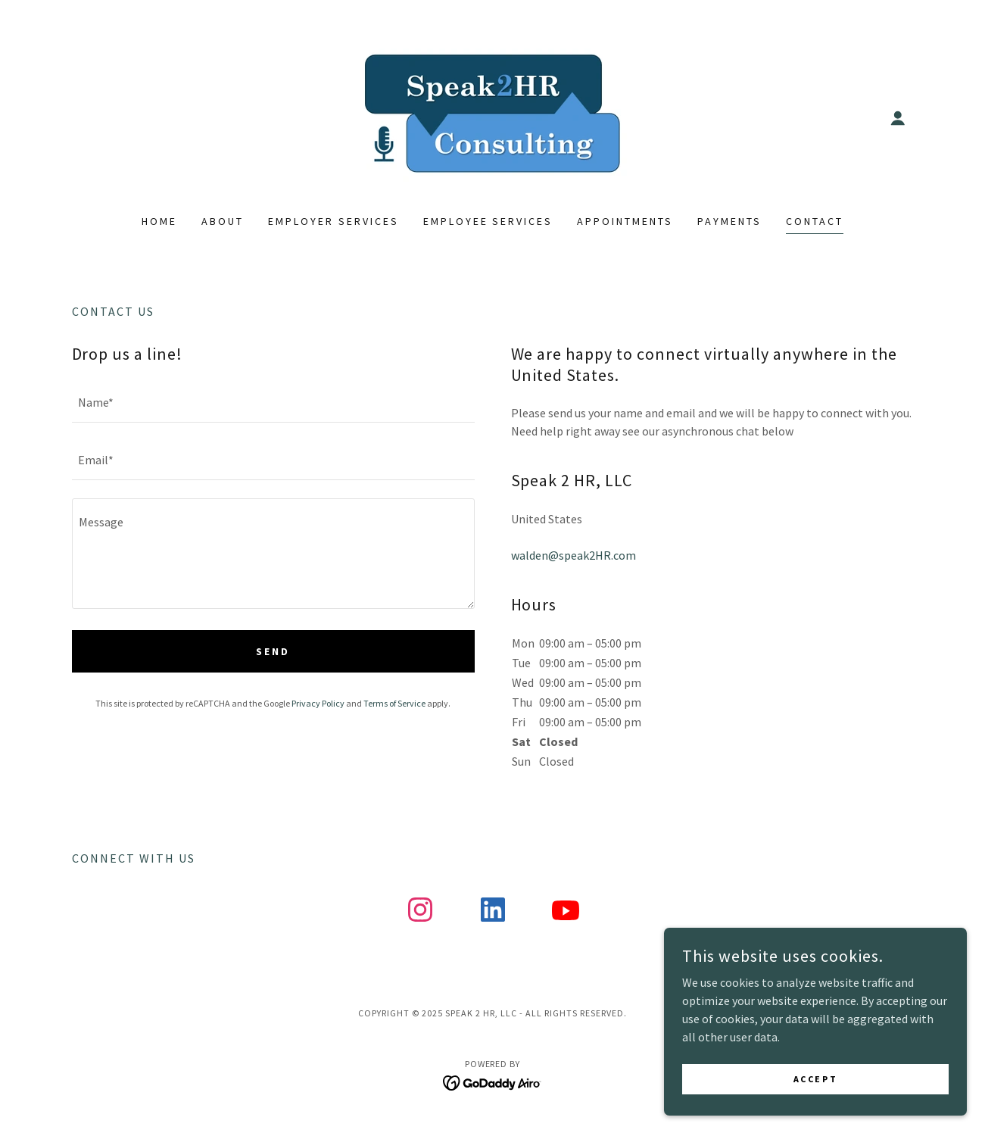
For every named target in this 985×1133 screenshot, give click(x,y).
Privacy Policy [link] (317, 703)
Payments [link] (729, 221)
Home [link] (159, 221)
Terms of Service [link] (394, 703)
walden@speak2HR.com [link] (573, 555)
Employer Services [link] (333, 221)
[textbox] (273, 403)
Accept (815, 1079)
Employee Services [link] (488, 221)
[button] (898, 118)
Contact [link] (814, 221)
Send (273, 651)
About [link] (222, 221)
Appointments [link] (625, 221)
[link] (492, 116)
